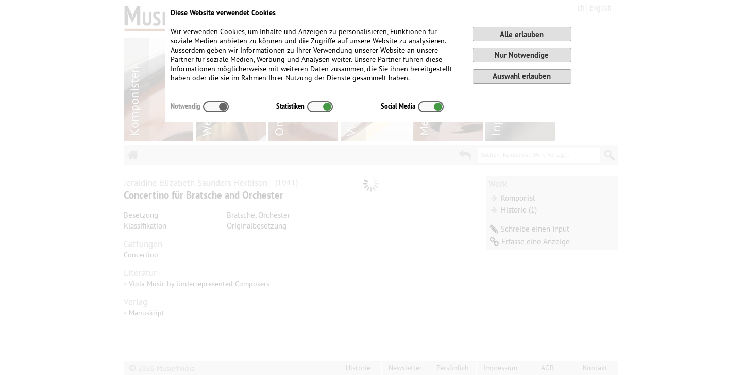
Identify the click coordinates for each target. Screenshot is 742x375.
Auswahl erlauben (522, 76)
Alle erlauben (522, 34)
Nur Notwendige (522, 55)
